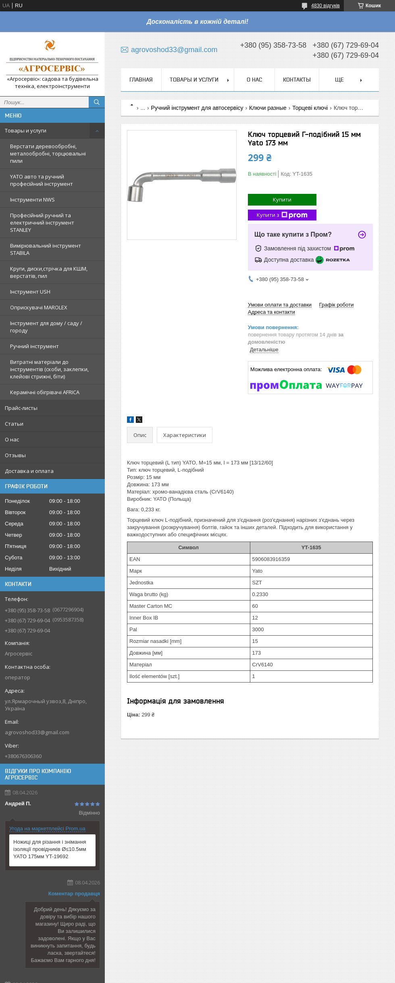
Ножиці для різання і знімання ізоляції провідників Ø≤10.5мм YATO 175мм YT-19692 (49, 849)
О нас (12, 439)
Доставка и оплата (29, 471)
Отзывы (15, 455)
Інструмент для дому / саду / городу (46, 326)
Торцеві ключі (310, 108)
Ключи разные (268, 108)
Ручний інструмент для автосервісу (197, 108)
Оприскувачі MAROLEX (38, 307)
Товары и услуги (25, 130)
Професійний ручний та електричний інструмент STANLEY (42, 222)
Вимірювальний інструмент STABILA (45, 249)
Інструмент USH (30, 291)
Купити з (282, 215)
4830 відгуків (325, 5)
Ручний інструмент (34, 346)
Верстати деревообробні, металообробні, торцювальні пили (48, 153)
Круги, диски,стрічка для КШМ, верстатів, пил (48, 272)
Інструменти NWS (32, 199)
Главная (141, 79)
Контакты (297, 79)
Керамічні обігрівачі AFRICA (44, 392)
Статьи (14, 423)
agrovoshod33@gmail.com (37, 732)
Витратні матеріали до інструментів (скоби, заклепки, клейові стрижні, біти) (49, 369)
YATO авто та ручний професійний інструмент (41, 180)
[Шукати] (97, 102)
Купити (282, 199)
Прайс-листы (21, 408)
